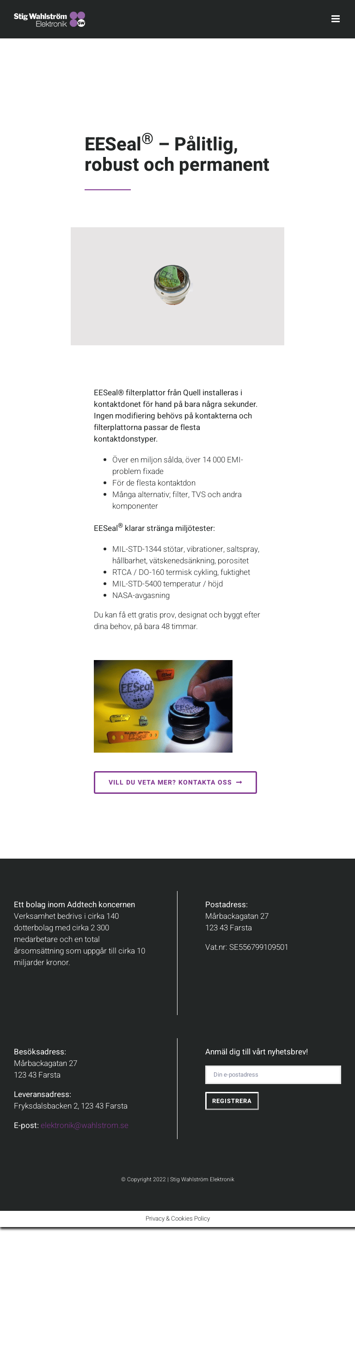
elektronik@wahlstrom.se (85, 1125)
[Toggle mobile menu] (336, 19)
